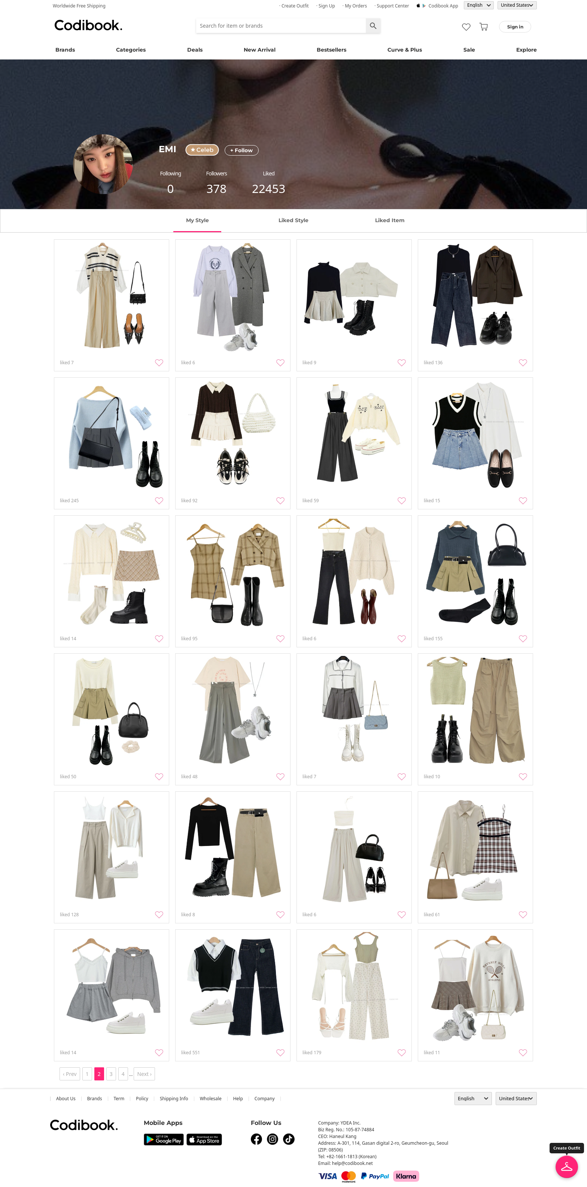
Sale (469, 49)
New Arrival (260, 49)
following (170, 173)
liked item (390, 220)
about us (66, 1098)
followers (216, 173)
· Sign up (325, 6)
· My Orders (355, 6)
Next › (144, 1073)
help (238, 1098)
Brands (65, 49)
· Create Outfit (294, 6)
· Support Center (391, 6)
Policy (142, 1098)
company (265, 1098)
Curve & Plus (404, 49)
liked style (293, 220)
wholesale (211, 1098)
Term (119, 1098)
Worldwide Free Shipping (79, 6)
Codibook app (443, 6)
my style (197, 220)
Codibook (88, 25)
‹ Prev (70, 1073)
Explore (526, 49)
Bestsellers (331, 49)
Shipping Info (174, 1098)
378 (216, 188)
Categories (131, 49)
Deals (195, 49)
